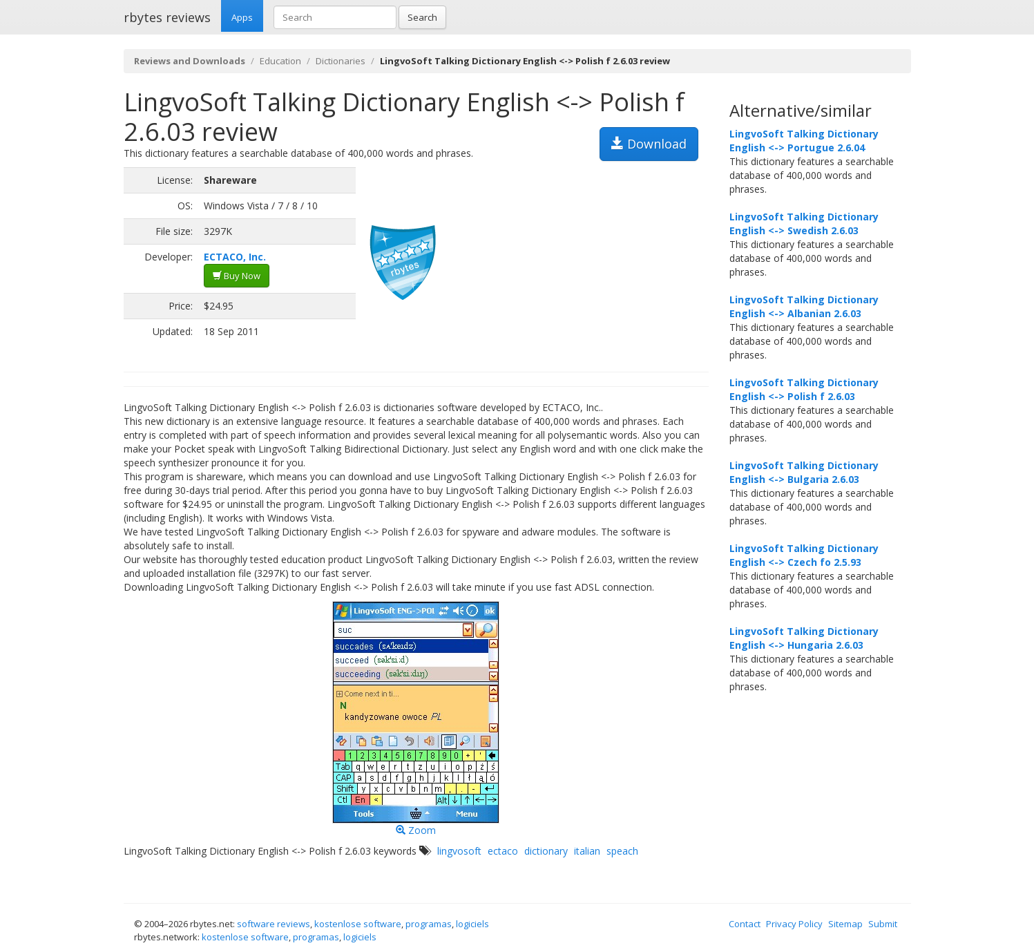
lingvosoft (459, 850)
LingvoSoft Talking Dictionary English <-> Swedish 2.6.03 (804, 223)
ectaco (503, 850)
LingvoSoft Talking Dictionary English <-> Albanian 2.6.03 (804, 306)
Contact (744, 924)
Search (422, 17)
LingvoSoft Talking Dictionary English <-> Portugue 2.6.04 (804, 140)
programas (428, 924)
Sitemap (845, 924)
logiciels (472, 924)
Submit (882, 924)
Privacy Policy (794, 924)
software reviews (273, 924)
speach (622, 850)
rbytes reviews (167, 17)
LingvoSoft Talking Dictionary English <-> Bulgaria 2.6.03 (804, 472)
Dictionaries (340, 61)
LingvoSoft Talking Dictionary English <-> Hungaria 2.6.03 (804, 638)
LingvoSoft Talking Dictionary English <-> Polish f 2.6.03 (804, 389)
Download (649, 143)
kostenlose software (357, 924)
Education (280, 61)
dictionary (546, 850)
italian (587, 850)
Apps (242, 17)
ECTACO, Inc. (235, 256)
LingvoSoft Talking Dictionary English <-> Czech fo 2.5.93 (804, 555)
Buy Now (236, 275)
